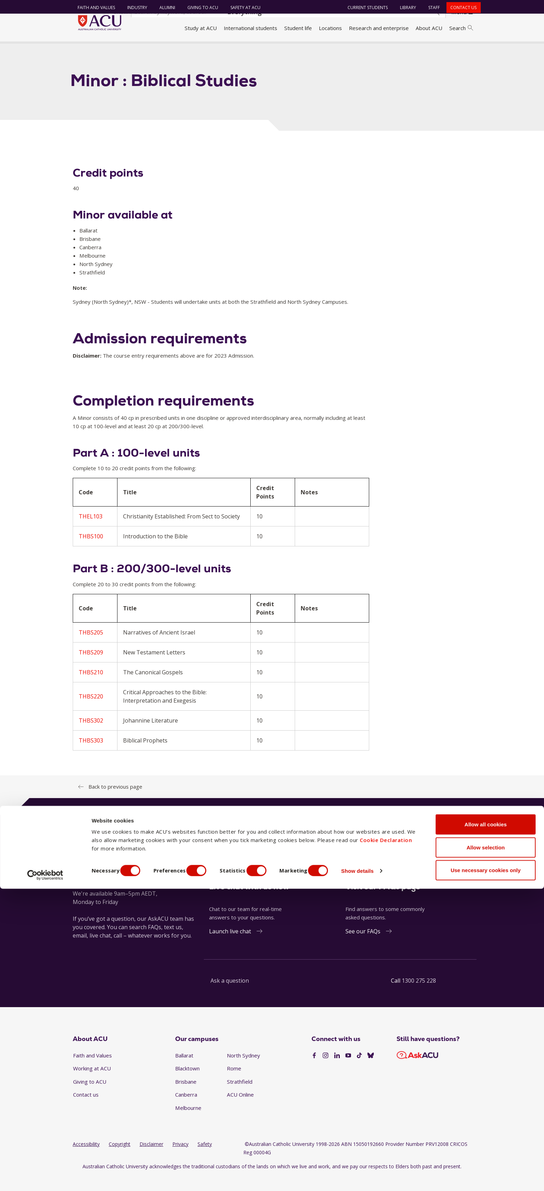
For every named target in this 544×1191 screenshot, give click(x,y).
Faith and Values (93, 7)
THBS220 (91, 711)
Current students (364, 7)
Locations (330, 27)
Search (461, 27)
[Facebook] (314, 1070)
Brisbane (185, 1096)
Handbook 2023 (146, 49)
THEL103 (90, 531)
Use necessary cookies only (486, 1172)
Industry (134, 7)
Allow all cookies (486, 1126)
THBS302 (91, 735)
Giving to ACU (199, 7)
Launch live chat (230, 946)
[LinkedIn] (337, 1070)
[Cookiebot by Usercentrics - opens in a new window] (45, 1177)
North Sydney (243, 1070)
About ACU (429, 27)
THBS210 (91, 687)
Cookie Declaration (386, 1142)
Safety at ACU (242, 7)
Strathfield (239, 1096)
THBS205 (91, 647)
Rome (234, 1083)
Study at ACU (201, 27)
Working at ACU (92, 1083)
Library (405, 7)
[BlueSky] (370, 1070)
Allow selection (485, 1150)
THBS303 (91, 755)
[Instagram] (325, 1070)
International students (250, 27)
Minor (179, 49)
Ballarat (184, 1070)
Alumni (164, 7)
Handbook (108, 49)
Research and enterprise (379, 27)
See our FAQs (362, 946)
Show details (375, 1173)
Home (82, 49)
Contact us (460, 7)
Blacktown (187, 1083)
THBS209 (91, 667)
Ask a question (229, 995)
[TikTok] (359, 1070)
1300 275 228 (419, 995)
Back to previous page (115, 801)
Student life (298, 27)
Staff (431, 7)
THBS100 (91, 551)
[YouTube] (348, 1070)
